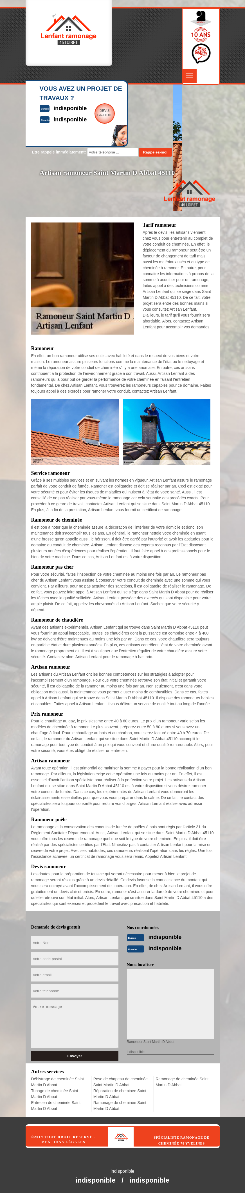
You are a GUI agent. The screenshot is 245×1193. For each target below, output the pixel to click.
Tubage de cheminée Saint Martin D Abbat (54, 1094)
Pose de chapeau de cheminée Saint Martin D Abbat (120, 1082)
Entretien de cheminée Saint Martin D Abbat (56, 1105)
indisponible (165, 937)
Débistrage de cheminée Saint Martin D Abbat (57, 1082)
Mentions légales (63, 1142)
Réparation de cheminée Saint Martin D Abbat (119, 1094)
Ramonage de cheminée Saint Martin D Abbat (119, 1105)
